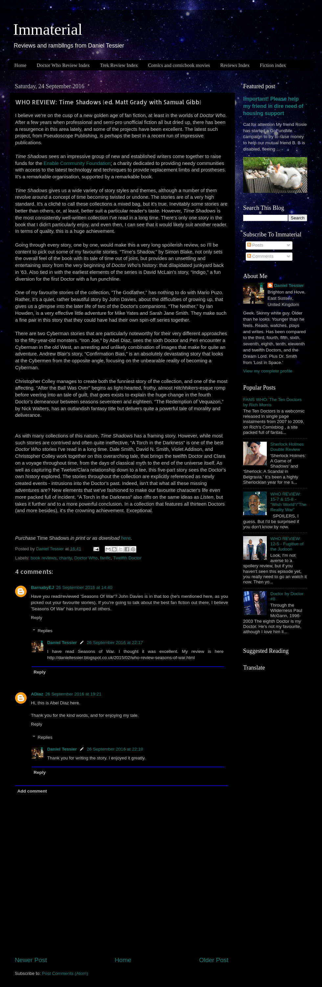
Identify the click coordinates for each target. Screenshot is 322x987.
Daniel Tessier (62, 642)
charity (65, 557)
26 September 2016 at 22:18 (115, 749)
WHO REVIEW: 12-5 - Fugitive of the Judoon (286, 544)
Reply (36, 617)
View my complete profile (267, 371)
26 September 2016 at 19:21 (73, 694)
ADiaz (37, 694)
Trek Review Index (119, 65)
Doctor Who (86, 557)
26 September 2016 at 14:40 (84, 587)
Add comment (32, 791)
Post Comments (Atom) (65, 973)
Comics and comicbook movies (179, 65)
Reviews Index (235, 65)
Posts (255, 245)
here (126, 538)
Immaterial (47, 29)
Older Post (213, 960)
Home (20, 65)
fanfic (105, 557)
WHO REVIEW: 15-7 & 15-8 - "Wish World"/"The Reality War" (288, 502)
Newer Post (31, 960)
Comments (260, 256)
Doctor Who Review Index (63, 65)
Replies (45, 630)
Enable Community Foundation (77, 163)
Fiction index (273, 65)
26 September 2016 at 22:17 (115, 642)
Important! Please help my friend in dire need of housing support (273, 106)
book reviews (44, 557)
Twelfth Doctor (127, 557)
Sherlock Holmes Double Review (287, 447)
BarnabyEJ (42, 587)
